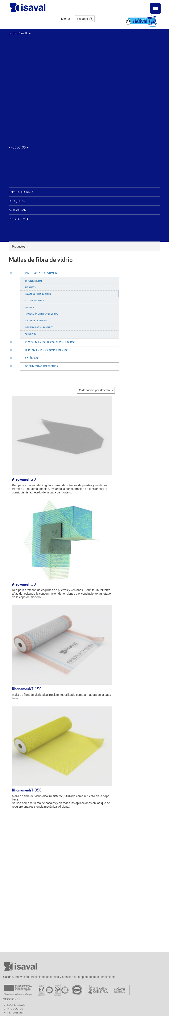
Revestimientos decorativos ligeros (50, 342)
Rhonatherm (33, 281)
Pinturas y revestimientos (43, 273)
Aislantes (30, 287)
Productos (17, 147)
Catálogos (32, 358)
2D (24, 479)
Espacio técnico (21, 192)
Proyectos (17, 219)
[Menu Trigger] (155, 8)
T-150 (27, 688)
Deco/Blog (17, 201)
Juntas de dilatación (36, 320)
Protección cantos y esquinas (41, 313)
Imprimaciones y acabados (39, 327)
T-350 (27, 790)
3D (24, 584)
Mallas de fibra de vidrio (38, 294)
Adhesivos (30, 334)
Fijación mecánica (34, 300)
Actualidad (17, 210)
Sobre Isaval (18, 33)
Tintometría (15, 1012)
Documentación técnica (41, 366)
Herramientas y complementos (47, 350)
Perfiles (29, 307)
